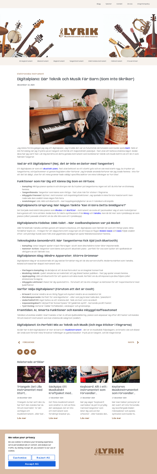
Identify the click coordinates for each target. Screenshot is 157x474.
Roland (103, 231)
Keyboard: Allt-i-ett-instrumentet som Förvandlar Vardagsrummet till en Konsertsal (94, 393)
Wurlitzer (71, 210)
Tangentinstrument (77, 61)
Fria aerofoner (132, 61)
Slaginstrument (59, 61)
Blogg (99, 4)
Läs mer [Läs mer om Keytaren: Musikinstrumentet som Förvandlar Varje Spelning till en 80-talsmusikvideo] (116, 418)
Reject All (43, 458)
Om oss (129, 4)
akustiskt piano (50, 169)
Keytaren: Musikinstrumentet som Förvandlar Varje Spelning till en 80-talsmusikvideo (125, 393)
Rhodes (58, 210)
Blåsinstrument (43, 61)
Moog (86, 213)
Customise (19, 458)
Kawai (109, 231)
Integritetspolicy (143, 4)
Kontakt (119, 4)
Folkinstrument (116, 61)
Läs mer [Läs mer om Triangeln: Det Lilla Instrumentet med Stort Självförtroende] (21, 418)
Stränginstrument (26, 61)
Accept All (32, 463)
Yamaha (97, 213)
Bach (127, 148)
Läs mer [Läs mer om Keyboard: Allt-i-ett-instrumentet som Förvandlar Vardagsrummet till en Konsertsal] (84, 418)
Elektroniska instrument (97, 61)
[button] (20, 352)
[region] (32, 452)
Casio (119, 231)
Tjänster (108, 4)
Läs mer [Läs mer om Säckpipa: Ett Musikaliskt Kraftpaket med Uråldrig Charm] (53, 418)
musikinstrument (73, 330)
